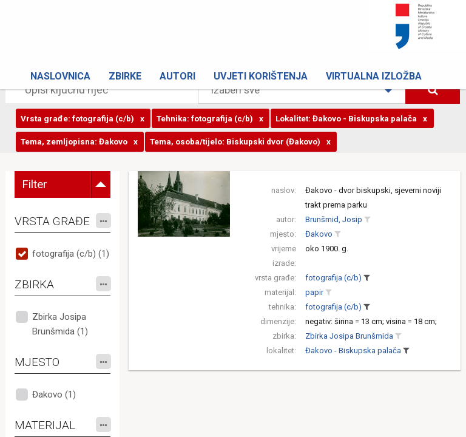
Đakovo (319, 234)
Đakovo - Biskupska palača (353, 350)
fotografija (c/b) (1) (70, 253)
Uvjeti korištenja (261, 76)
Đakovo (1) (54, 394)
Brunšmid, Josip (333, 219)
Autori (177, 76)
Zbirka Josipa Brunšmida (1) (60, 324)
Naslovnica (60, 76)
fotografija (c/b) (333, 277)
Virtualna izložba (374, 76)
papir (314, 292)
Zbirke (125, 76)
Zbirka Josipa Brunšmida (349, 335)
